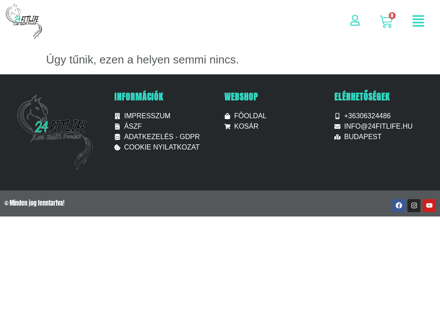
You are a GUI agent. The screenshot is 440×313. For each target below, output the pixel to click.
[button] (418, 22)
